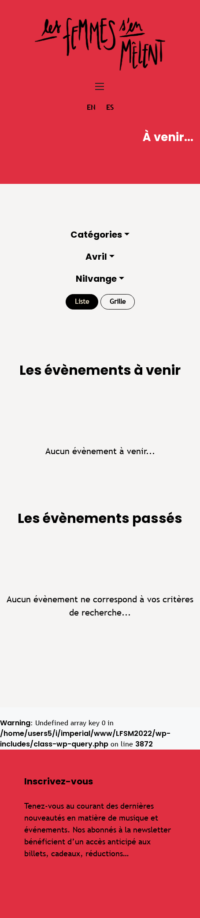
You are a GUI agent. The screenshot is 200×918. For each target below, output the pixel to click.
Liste (82, 301)
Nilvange (96, 278)
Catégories (96, 234)
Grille (118, 301)
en (91, 107)
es (110, 107)
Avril (96, 256)
